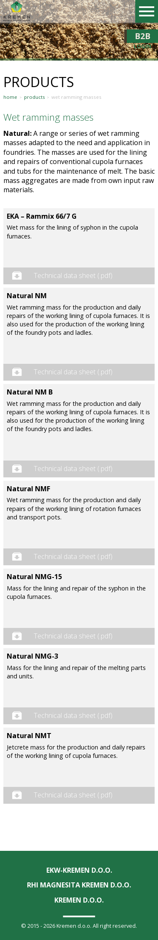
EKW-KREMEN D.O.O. (79, 870)
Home (10, 97)
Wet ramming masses (76, 97)
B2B (142, 36)
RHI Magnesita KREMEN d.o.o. (79, 885)
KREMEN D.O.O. (79, 900)
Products (34, 97)
